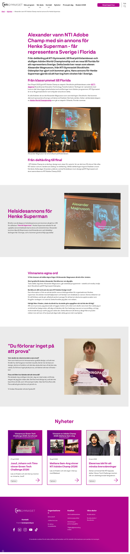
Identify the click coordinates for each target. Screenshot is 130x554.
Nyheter (57, 5)
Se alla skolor (91, 514)
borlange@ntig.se (28, 523)
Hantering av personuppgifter (72, 523)
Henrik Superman (24, 225)
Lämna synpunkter (73, 518)
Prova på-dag (68, 5)
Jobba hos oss (52, 520)
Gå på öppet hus (108, 5)
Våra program (29, 5)
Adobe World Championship (40, 100)
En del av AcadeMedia (52, 525)
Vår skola (40, 5)
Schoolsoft (51, 517)
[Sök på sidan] (125, 4)
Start (3, 11)
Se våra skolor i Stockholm (92, 519)
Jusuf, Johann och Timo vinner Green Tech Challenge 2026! (24, 466)
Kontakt (49, 5)
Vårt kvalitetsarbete (73, 514)
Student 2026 (81, 5)
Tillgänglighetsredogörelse (73, 528)
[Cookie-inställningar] (3, 551)
